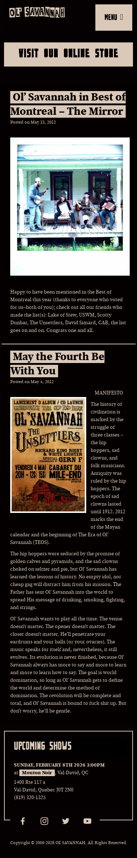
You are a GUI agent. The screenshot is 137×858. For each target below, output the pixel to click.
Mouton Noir (37, 772)
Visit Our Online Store (68, 53)
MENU (113, 17)
